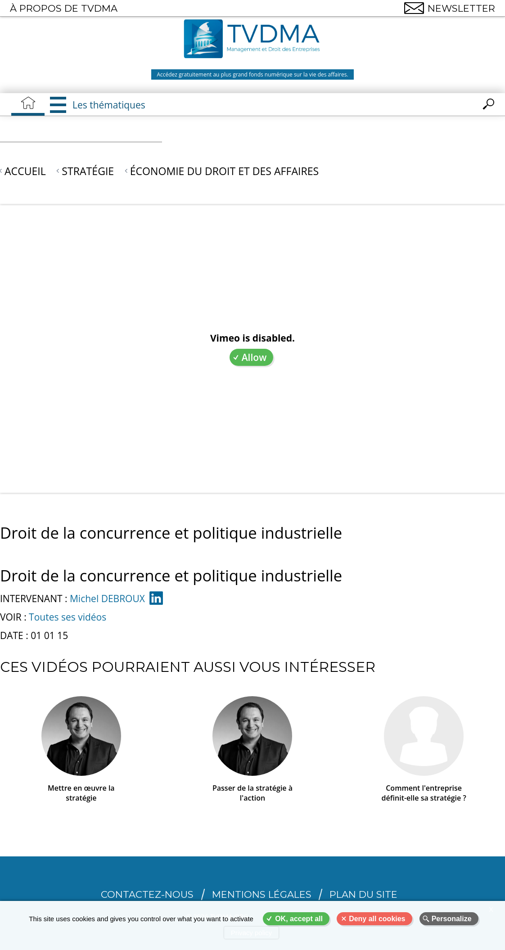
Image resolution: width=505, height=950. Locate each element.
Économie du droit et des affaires (224, 171)
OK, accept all (299, 919)
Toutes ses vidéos (67, 617)
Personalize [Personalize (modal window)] (452, 919)
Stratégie (88, 171)
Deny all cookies (377, 919)
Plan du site (363, 894)
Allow (254, 357)
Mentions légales (261, 894)
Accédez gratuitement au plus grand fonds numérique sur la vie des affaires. (252, 74)
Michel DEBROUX (107, 598)
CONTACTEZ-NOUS (147, 894)
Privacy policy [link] (251, 932)
